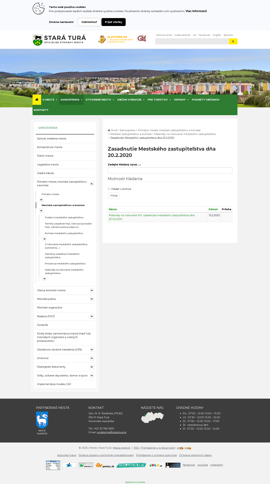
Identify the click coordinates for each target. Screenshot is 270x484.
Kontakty (41, 110)
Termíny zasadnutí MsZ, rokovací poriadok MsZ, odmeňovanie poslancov (68, 225)
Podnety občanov (206, 99)
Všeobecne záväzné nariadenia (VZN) (59, 349)
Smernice (43, 358)
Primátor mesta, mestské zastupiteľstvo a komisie (61, 183)
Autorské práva (66, 455)
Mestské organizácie (49, 307)
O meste (48, 99)
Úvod (114, 130)
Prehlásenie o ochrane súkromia (156, 455)
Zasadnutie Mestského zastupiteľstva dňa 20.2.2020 (142, 137)
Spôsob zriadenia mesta (51, 138)
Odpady (180, 99)
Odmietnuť (89, 22)
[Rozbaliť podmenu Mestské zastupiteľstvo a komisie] (41, 210)
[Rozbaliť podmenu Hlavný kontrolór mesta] (92, 290)
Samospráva (69, 99)
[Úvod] (37, 99)
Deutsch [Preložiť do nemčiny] (228, 35)
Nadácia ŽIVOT (46, 316)
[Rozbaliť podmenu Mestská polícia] (92, 299)
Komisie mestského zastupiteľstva (64, 233)
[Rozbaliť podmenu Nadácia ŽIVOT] (92, 316)
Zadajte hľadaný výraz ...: (124, 164)
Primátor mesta (50, 194)
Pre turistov (158, 99)
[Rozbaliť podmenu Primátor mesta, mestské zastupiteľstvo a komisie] (92, 183)
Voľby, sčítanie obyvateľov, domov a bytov (62, 375)
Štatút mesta (45, 155)
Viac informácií (196, 11)
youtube (202, 464)
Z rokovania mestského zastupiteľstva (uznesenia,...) (66, 246)
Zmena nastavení (61, 22)
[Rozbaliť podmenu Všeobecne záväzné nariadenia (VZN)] (92, 349)
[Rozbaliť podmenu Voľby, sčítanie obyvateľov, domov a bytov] (92, 375)
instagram (216, 464)
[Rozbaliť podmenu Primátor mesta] (41, 199)
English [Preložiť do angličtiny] (217, 35)
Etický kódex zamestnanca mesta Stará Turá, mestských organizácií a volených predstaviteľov (64, 337)
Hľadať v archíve (119, 189)
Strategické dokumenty (51, 366)
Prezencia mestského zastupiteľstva (65, 263)
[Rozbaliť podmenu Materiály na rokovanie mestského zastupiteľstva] (44, 278)
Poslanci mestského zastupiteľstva (64, 217)
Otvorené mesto (98, 99)
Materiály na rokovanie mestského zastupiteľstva (64, 271)
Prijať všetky (113, 22)
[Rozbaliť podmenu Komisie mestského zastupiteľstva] (44, 238)
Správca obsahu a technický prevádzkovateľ (106, 455)
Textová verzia (164, 35)
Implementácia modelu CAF (54, 384)
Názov (113, 209)
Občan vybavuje (129, 99)
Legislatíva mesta (48, 164)
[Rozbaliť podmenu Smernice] (92, 358)
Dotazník (42, 325)
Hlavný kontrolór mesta (51, 290)
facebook (204, 35)
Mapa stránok (182, 35)
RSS (194, 35)
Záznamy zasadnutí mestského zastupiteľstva (62, 255)
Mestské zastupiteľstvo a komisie (63, 205)
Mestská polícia (46, 299)
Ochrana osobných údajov (195, 455)
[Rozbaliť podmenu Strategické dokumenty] (92, 367)
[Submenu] (56, 99)
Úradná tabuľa (45, 173)
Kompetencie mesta (49, 147)
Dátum (213, 209)
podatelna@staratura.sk (111, 432)
